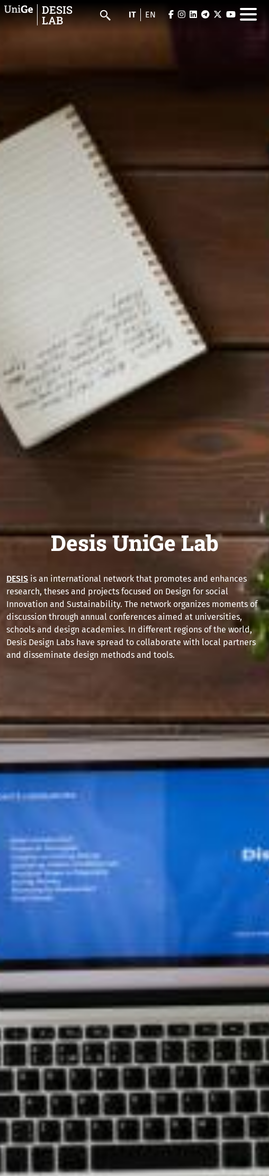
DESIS (17, 579)
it (132, 15)
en (150, 15)
